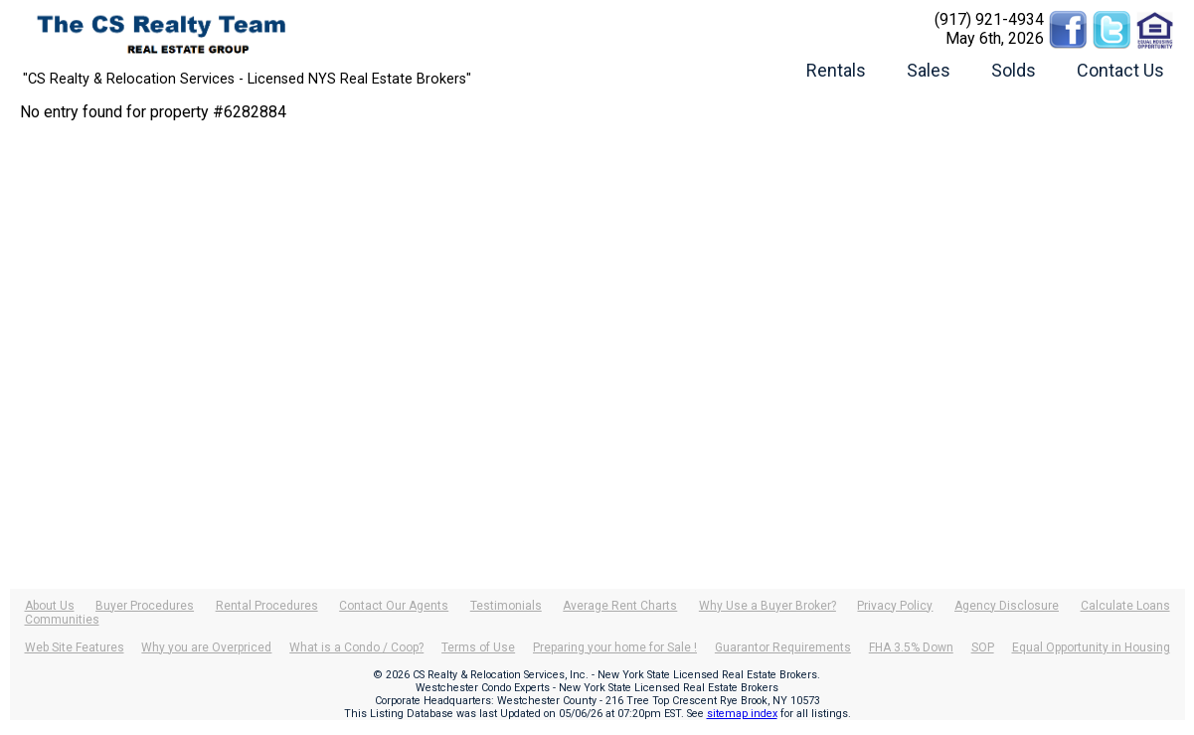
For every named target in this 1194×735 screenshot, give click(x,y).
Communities (62, 620)
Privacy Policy (895, 606)
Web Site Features (74, 647)
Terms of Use (478, 647)
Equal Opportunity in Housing (1091, 647)
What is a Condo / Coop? (356, 647)
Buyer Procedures (144, 606)
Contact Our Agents (393, 606)
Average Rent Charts (620, 606)
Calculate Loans (1125, 606)
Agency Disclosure (1006, 606)
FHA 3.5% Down (911, 647)
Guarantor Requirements (783, 647)
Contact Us (1120, 70)
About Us (50, 606)
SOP (982, 647)
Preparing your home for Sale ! (615, 647)
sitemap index (742, 713)
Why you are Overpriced (206, 647)
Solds (1013, 70)
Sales (928, 70)
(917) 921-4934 (989, 19)
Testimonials (506, 606)
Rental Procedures (267, 606)
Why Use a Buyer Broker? (767, 606)
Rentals (836, 70)
